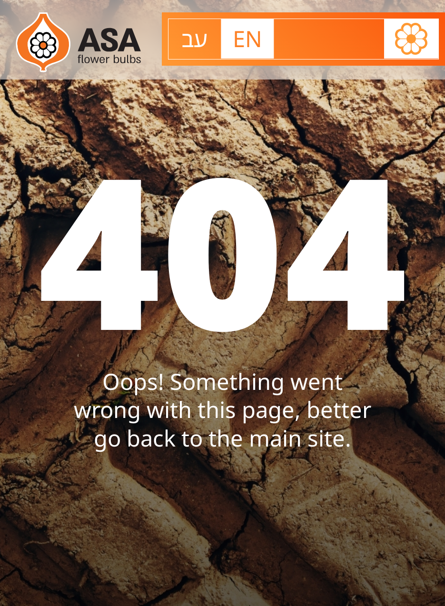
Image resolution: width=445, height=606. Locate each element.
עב (195, 38)
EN (247, 38)
